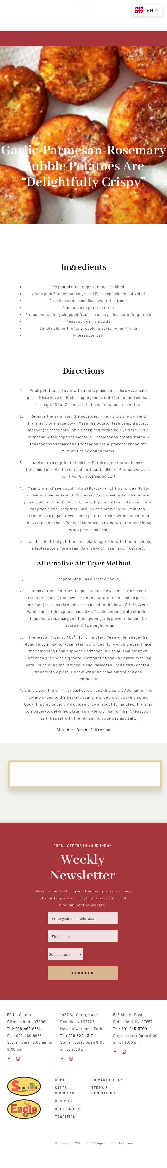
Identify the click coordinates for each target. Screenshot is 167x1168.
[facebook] (9, 1059)
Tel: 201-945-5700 (130, 1028)
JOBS (108, 15)
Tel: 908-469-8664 (24, 1028)
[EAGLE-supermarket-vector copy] (24, 1100)
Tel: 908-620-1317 (76, 1035)
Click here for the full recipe (83, 729)
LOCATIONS (131, 15)
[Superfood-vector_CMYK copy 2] (24, 1076)
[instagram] (18, 1059)
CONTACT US (52, 15)
